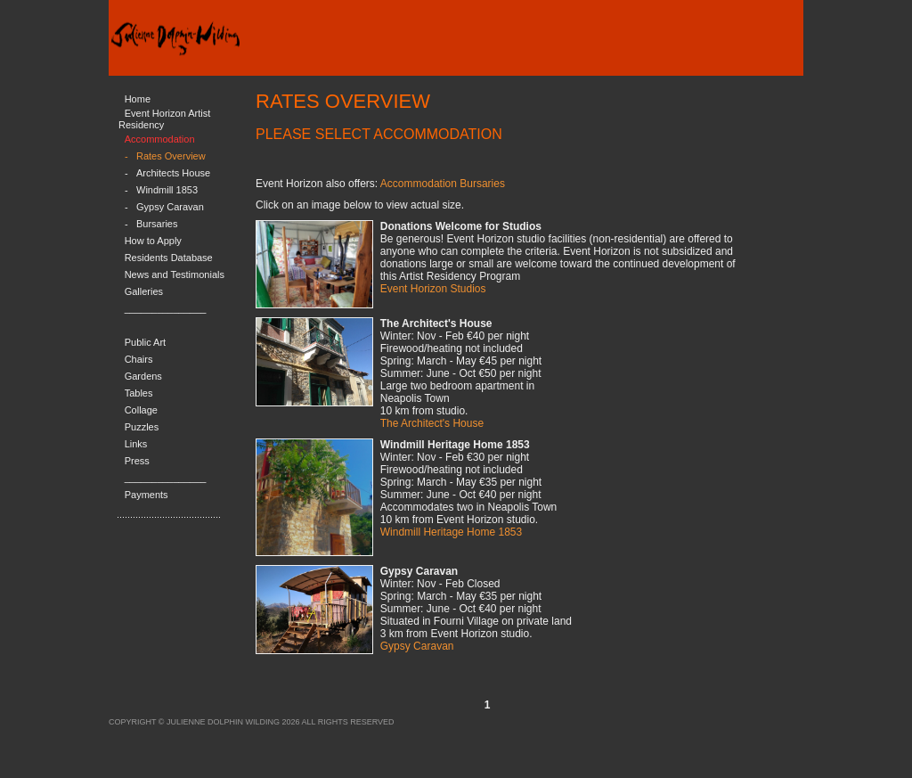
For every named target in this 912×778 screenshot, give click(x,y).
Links (136, 443)
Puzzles (142, 427)
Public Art (145, 342)
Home (138, 99)
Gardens (143, 376)
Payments (146, 494)
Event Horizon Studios (433, 289)
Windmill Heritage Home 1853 (451, 532)
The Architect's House (432, 423)
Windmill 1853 (167, 189)
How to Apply (153, 240)
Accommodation (160, 139)
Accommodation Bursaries (442, 183)
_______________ (166, 308)
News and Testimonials (174, 274)
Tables (139, 393)
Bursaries (156, 223)
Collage (141, 410)
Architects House (173, 173)
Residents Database (169, 257)
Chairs (139, 359)
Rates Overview (171, 156)
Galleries (144, 291)
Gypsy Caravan (170, 206)
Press (137, 460)
